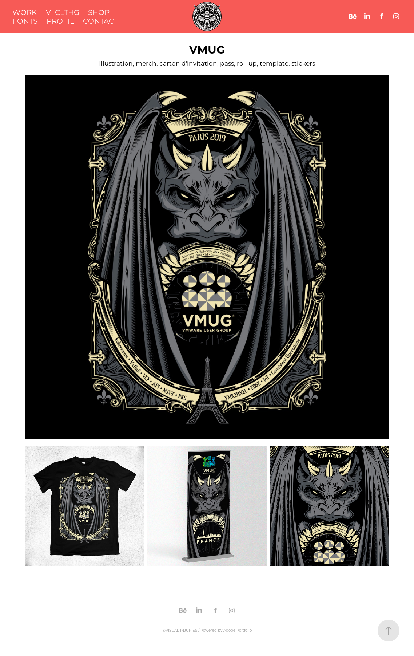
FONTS (24, 20)
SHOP (99, 12)
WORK (24, 12)
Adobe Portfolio (237, 630)
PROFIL (60, 20)
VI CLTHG (62, 12)
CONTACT (100, 20)
